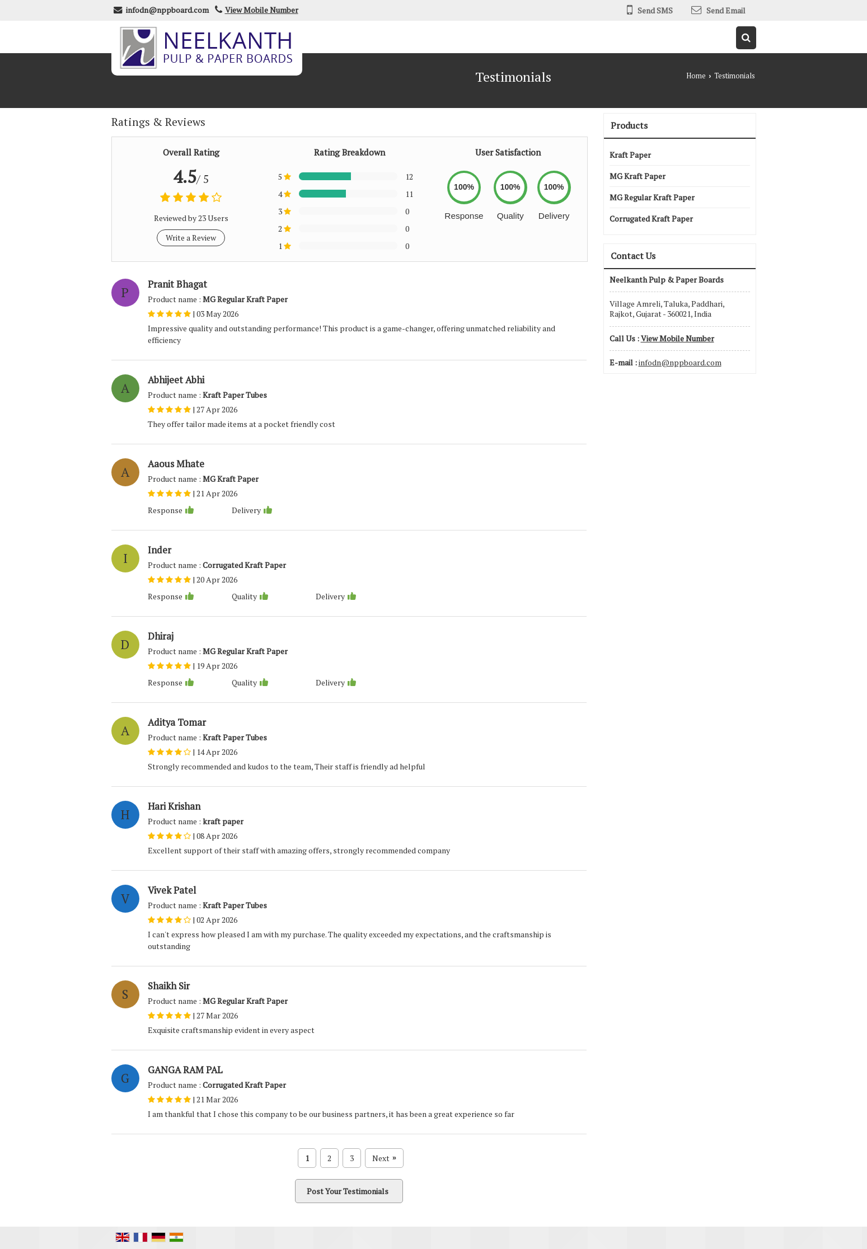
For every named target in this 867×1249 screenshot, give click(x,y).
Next (384, 1158)
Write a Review (191, 237)
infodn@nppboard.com (167, 9)
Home (696, 76)
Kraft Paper (630, 154)
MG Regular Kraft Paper (652, 197)
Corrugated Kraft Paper (651, 218)
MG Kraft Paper (638, 176)
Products (629, 125)
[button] (261, 9)
